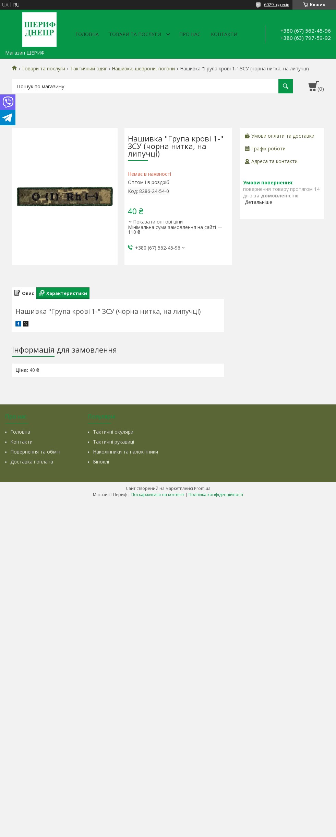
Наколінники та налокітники (125, 451)
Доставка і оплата (31, 461)
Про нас (190, 34)
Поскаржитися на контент (157, 494)
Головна (87, 34)
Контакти (224, 34)
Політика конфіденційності (216, 494)
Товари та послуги (135, 34)
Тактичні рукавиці (113, 441)
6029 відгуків (276, 5)
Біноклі (101, 461)
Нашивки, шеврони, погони (143, 69)
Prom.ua (202, 488)
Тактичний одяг (88, 69)
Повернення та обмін (35, 451)
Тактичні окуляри (113, 431)
